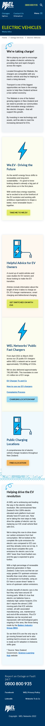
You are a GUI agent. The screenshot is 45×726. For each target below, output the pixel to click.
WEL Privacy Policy (31, 692)
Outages (6, 14)
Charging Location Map (22, 399)
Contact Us (19, 14)
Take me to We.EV (18, 212)
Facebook (9, 692)
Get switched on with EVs (21, 303)
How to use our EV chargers (19, 386)
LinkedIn (8, 698)
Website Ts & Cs (32, 698)
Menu (38, 13)
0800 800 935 (31, 5)
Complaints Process (16, 392)
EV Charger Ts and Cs (17, 381)
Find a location (18, 463)
